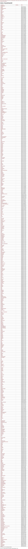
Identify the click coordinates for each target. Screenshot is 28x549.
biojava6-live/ (2, 426)
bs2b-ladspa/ (2, 240)
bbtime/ (2, 377)
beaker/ (2, 376)
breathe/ (2, 438)
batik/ (1, 162)
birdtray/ (2, 319)
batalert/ (2, 446)
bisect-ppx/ (2, 18)
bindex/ (2, 546)
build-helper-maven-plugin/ (4, 527)
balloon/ (2, 163)
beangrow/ (2, 384)
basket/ (2, 411)
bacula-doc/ (2, 465)
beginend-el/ (2, 496)
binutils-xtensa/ (3, 320)
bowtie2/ (2, 88)
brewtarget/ (2, 254)
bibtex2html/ (2, 22)
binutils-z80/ (2, 318)
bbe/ (1, 363)
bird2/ (1, 135)
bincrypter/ (2, 208)
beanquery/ (2, 433)
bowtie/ (2, 271)
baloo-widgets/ (2, 174)
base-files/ (2, 9)
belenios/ (2, 138)
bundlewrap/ (2, 45)
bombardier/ (2, 11)
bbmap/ (2, 435)
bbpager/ (2, 368)
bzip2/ (1, 51)
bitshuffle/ (2, 324)
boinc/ (1, 104)
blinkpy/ (2, 17)
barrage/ (2, 369)
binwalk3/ (2, 309)
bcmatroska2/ (2, 158)
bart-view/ (2, 367)
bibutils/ (2, 347)
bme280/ (2, 97)
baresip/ (2, 383)
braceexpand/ (2, 528)
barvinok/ (2, 189)
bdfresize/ (2, 390)
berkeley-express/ (3, 351)
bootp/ (1, 416)
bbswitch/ (2, 462)
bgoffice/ (2, 147)
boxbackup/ (2, 266)
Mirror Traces (8, 0)
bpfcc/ (1, 94)
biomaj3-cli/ (2, 494)
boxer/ (1, 417)
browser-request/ (3, 534)
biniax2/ (2, 330)
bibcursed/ (2, 345)
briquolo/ (2, 255)
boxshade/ (2, 277)
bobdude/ (2, 110)
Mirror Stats (17, 0)
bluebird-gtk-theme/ (3, 296)
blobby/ (2, 301)
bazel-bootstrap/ (3, 157)
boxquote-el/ (2, 89)
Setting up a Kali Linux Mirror (23, 0)
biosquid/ (2, 125)
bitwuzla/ (2, 400)
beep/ (1, 342)
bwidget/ (2, 61)
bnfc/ (1, 100)
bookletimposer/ (3, 489)
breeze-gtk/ (2, 82)
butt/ (1, 210)
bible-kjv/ (2, 151)
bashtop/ (2, 506)
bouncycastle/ (2, 454)
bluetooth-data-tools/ (3, 103)
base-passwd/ (2, 357)
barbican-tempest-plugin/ (4, 170)
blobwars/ (2, 285)
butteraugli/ (2, 50)
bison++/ (2, 307)
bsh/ (1, 30)
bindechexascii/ (3, 141)
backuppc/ (2, 394)
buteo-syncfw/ (2, 54)
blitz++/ (2, 131)
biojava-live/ (2, 484)
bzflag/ (1, 40)
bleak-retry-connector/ (3, 136)
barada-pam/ (2, 175)
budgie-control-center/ (3, 65)
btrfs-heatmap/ (2, 544)
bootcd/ (2, 86)
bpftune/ (2, 403)
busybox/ (2, 55)
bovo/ (1, 93)
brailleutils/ (2, 518)
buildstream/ (2, 197)
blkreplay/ (2, 303)
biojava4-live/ (2, 519)
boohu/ (1, 443)
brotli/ (1, 247)
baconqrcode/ (2, 181)
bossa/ (1, 275)
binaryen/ (2, 350)
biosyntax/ (2, 502)
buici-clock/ (2, 67)
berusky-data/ (2, 481)
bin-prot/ (2, 20)
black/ (1, 113)
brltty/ (1, 72)
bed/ (1, 352)
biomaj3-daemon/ (3, 36)
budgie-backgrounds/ (3, 412)
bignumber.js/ (2, 521)
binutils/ (2, 14)
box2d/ (1, 276)
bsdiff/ (1, 229)
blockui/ (2, 535)
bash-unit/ (2, 432)
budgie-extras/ (2, 199)
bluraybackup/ (2, 111)
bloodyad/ (2, 122)
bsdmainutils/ (2, 245)
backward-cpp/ (2, 188)
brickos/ (2, 258)
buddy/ (1, 242)
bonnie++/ (2, 442)
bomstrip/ (2, 282)
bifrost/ (1, 428)
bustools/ (2, 56)
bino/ (1, 140)
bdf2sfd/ (2, 389)
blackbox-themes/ (3, 475)
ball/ (1, 195)
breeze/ (2, 78)
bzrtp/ (1, 57)
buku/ (1, 62)
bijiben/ (2, 12)
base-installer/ (2, 168)
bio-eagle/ (2, 317)
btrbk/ (1, 452)
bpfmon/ (2, 259)
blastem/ (2, 127)
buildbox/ (2, 34)
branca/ (2, 414)
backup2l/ (2, 463)
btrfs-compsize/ (3, 234)
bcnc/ (1, 448)
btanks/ (2, 71)
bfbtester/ (2, 353)
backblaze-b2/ (2, 482)
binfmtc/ (2, 148)
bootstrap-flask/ (3, 95)
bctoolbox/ (2, 154)
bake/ (1, 13)
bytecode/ (2, 468)
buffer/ (1, 231)
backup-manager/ (3, 464)
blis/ (1, 401)
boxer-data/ (2, 265)
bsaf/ (1, 471)
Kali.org (1, 0)
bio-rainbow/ (2, 313)
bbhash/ (2, 153)
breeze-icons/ (2, 455)
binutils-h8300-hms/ (3, 326)
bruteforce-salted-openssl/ (4, 243)
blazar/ (1, 124)
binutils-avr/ (2, 325)
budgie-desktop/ (3, 196)
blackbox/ (2, 116)
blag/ (1, 459)
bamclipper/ (2, 530)
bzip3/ (1, 215)
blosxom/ (2, 286)
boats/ (1, 288)
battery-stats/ (2, 409)
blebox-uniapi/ (2, 119)
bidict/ (1, 503)
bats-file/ (2, 512)
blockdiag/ (2, 29)
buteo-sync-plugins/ (3, 46)
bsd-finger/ (2, 233)
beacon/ (2, 497)
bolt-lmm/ (2, 280)
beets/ (1, 152)
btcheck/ (2, 223)
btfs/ (1, 232)
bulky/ (1, 194)
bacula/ (2, 393)
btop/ (1, 68)
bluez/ (1, 99)
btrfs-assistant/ (2, 70)
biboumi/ (2, 146)
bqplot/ (1, 474)
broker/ (2, 406)
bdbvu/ (1, 362)
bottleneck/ (2, 274)
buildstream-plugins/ (3, 8)
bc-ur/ (1, 159)
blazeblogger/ (2, 545)
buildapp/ (2, 410)
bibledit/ (2, 7)
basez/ (1, 387)
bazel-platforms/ (3, 522)
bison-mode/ (2, 495)
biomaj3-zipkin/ (3, 533)
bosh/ (1, 272)
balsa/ (1, 27)
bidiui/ (1, 532)
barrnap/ (2, 169)
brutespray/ (2, 404)
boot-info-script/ (3, 453)
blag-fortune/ (2, 514)
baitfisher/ (2, 395)
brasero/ (2, 79)
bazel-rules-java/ (3, 524)
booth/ (1, 267)
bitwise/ (2, 312)
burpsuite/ (2, 60)
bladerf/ (2, 115)
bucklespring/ (2, 228)
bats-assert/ (2, 430)
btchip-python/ (2, 469)
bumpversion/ (2, 470)
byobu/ (1, 43)
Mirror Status (4, 0)
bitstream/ (2, 6)
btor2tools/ (2, 399)
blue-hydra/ (2, 405)
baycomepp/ (2, 505)
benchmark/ (2, 143)
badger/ (2, 180)
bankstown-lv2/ (3, 178)
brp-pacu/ (2, 224)
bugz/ (1, 500)
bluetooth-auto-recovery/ (4, 108)
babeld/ (2, 185)
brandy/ (2, 260)
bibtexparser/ (2, 344)
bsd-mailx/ (2, 239)
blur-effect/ (2, 291)
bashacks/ (2, 179)
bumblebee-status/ (3, 507)
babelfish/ (2, 184)
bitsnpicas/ (2, 314)
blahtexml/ (2, 323)
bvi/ (1, 217)
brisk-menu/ (2, 253)
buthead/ (2, 211)
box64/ (1, 38)
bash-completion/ (3, 431)
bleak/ (1, 130)
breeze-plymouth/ (3, 83)
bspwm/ (2, 222)
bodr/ (1, 511)
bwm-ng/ (2, 216)
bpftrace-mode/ (3, 492)
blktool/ (2, 302)
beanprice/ (2, 449)
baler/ (1, 28)
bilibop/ (2, 460)
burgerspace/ (2, 226)
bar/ (1, 371)
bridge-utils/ (2, 261)
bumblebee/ (2, 237)
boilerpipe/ (2, 540)
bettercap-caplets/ (3, 356)
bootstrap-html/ (3, 264)
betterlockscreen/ (3, 487)
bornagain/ (2, 92)
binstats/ (2, 479)
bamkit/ (2, 538)
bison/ (1, 315)
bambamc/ (2, 172)
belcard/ (2, 149)
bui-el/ (1, 491)
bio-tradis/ (2, 508)
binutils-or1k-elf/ (3, 120)
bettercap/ (2, 201)
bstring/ (2, 191)
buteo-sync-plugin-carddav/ (4, 52)
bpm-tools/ (2, 248)
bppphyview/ (2, 250)
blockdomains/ (2, 304)
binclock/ (2, 336)
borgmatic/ (2, 270)
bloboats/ (2, 299)
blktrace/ (2, 126)
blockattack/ (2, 290)
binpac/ (2, 329)
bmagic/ (2, 202)
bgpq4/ (1, 142)
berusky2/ (2, 340)
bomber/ (2, 102)
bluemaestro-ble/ (3, 420)
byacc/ (1, 213)
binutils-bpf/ (2, 114)
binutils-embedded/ (3, 200)
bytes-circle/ (2, 218)
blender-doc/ (2, 457)
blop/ (1, 287)
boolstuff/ (2, 98)
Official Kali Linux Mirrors (3, 1)
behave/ (2, 486)
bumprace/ (2, 238)
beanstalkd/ (2, 379)
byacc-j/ (2, 212)
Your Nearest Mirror (13, 0)
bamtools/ (2, 164)
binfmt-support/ (3, 331)
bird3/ (1, 44)
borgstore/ (2, 39)
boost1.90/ (2, 87)
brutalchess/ (2, 221)
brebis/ (1, 473)
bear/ (1, 156)
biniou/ (1, 19)
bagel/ (1, 398)
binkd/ (1, 328)
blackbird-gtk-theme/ (3, 308)
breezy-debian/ (3, 205)
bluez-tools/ (2, 298)
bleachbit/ (2, 132)
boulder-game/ (2, 269)
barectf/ (2, 373)
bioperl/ (2, 23)
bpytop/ (2, 501)
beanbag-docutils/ (3, 388)
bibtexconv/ (2, 206)
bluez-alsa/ (2, 109)
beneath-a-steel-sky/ (3, 480)
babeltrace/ (2, 183)
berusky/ (2, 334)
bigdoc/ (2, 543)
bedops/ (2, 355)
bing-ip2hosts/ (2, 516)
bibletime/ (2, 346)
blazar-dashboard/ (3, 137)
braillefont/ (2, 249)
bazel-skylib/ (2, 523)
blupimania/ (2, 293)
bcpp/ (1, 33)
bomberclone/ (2, 281)
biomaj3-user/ (2, 485)
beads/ (1, 372)
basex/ (1, 382)
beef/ (1, 339)
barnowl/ (2, 360)
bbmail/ (2, 378)
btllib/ (1, 244)
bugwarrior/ (2, 227)
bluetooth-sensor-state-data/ (4, 441)
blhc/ (1, 476)
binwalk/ (2, 458)
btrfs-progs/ (2, 73)
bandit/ (1, 385)
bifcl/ (1, 341)
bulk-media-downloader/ (4, 539)
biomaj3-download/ (3, 35)
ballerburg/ (2, 173)
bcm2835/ (2, 447)
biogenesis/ (2, 425)
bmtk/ (1, 207)
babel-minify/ (2, 529)
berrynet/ (2, 517)
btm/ (1, 25)
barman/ (2, 190)
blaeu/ (1, 129)
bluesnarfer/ (2, 283)
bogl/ (1, 105)
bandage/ (2, 361)
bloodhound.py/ (3, 421)
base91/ (2, 513)
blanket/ (2, 444)
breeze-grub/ (2, 77)
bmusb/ (2, 292)
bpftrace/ (2, 81)
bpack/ (1, 415)
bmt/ (1, 419)
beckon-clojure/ (3, 541)
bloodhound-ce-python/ (4, 422)
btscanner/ (2, 66)
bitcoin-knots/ (2, 41)
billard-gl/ (2, 335)
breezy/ (2, 84)
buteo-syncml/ (2, 49)
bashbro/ (2, 490)
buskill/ (1, 24)
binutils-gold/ (2, 427)
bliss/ (1, 121)
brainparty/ (2, 256)
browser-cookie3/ (3, 437)
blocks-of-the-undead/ (3, 297)
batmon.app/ (2, 374)
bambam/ (2, 167)
